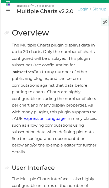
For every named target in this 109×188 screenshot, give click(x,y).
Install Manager (27, 118)
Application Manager (33, 91)
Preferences (24, 155)
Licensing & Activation (34, 136)
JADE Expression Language (41, 183)
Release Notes (26, 164)
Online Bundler (27, 127)
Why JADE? (24, 63)
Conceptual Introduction (36, 72)
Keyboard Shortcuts (32, 146)
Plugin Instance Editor (34, 100)
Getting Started (28, 82)
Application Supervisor (34, 109)
